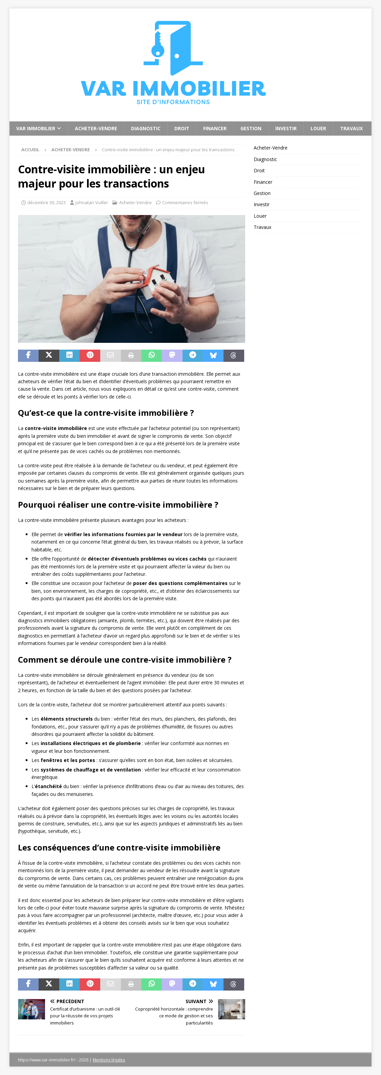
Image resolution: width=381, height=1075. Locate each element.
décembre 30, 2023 (46, 202)
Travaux (351, 128)
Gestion (250, 128)
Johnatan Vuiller (92, 202)
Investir (286, 128)
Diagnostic (146, 128)
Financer (215, 128)
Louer (318, 128)
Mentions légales (109, 1060)
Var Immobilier (35, 128)
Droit (181, 128)
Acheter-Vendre (96, 128)
